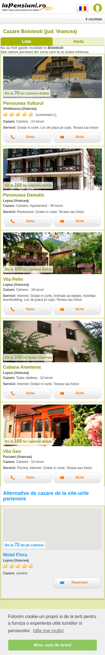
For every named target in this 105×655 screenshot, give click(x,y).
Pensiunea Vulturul (23, 103)
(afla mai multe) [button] (48, 630)
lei (27, 93)
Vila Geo (12, 451)
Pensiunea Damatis (23, 195)
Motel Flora (15, 554)
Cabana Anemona (22, 367)
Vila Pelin (13, 279)
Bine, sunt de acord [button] (52, 645)
